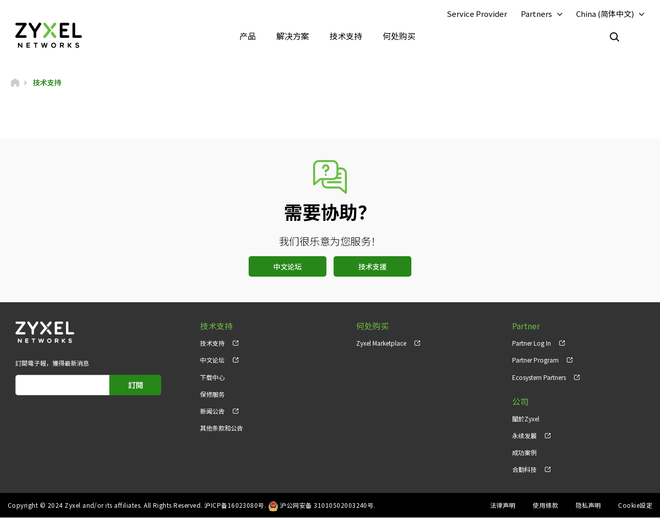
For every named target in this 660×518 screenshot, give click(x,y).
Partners (536, 13)
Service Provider (477, 13)
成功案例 (524, 452)
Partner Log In (531, 343)
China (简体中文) (605, 13)
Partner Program (535, 360)
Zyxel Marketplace (381, 343)
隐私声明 (588, 505)
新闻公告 (212, 411)
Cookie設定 (635, 505)
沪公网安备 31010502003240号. (328, 505)
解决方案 (292, 36)
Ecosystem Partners (539, 377)
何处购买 (399, 36)
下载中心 (212, 377)
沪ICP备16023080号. (235, 505)
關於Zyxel (525, 418)
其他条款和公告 (221, 427)
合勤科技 (524, 469)
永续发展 (524, 435)
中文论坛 (287, 267)
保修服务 (212, 394)
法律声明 (503, 505)
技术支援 (372, 267)
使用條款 (545, 505)
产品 (247, 36)
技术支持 (345, 36)
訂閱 (135, 385)
